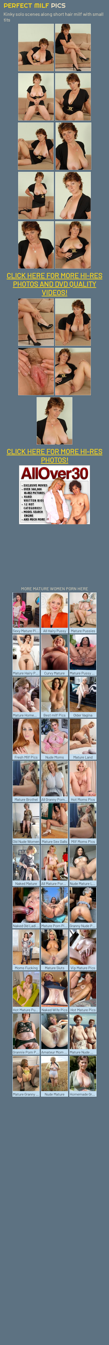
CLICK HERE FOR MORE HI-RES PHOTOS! (54, 455)
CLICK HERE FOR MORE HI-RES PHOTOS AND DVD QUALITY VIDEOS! (54, 284)
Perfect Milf (35, 5)
